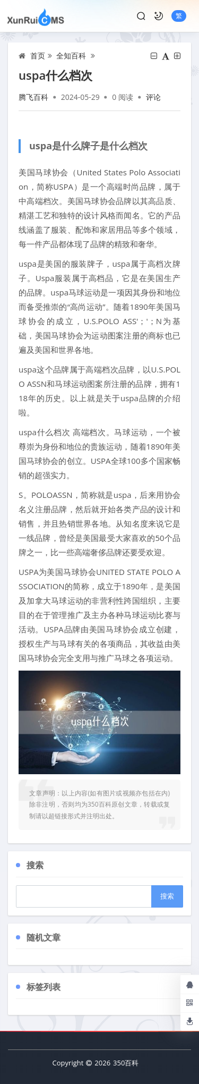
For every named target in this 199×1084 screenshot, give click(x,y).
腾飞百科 (33, 97)
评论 (153, 97)
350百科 (126, 1063)
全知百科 (71, 55)
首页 (37, 55)
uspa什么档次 (55, 75)
